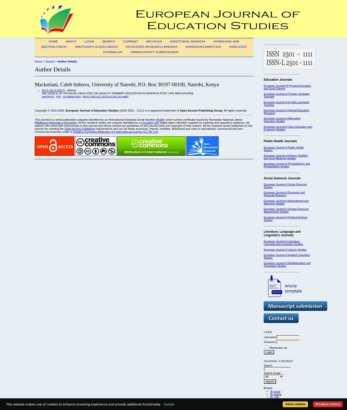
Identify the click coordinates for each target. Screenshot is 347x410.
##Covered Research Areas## (152, 46)
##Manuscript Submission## (155, 52)
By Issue (275, 391)
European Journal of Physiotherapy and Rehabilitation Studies (287, 165)
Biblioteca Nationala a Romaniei (56, 122)
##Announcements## (203, 46)
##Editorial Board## (187, 41)
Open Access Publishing (80, 128)
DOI (156, 122)
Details (169, 404)
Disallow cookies (328, 404)
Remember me (278, 348)
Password (270, 342)
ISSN (160, 119)
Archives (154, 41)
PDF (58, 96)
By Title (274, 397)
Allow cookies (295, 404)
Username (270, 337)
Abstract (48, 96)
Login (89, 41)
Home (53, 41)
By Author (276, 394)
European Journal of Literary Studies (285, 249)
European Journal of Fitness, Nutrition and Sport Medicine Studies (286, 157)
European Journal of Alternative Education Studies (282, 120)
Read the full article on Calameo (105, 96)
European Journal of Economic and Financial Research (284, 194)
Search (108, 41)
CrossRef (147, 122)
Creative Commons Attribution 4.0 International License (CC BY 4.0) (115, 131)
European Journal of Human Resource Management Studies (286, 210)
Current (130, 41)
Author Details (67, 61)
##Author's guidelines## (96, 46)
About (71, 41)
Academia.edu (72, 96)
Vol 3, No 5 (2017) (53, 90)
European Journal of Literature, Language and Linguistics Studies (283, 243)
